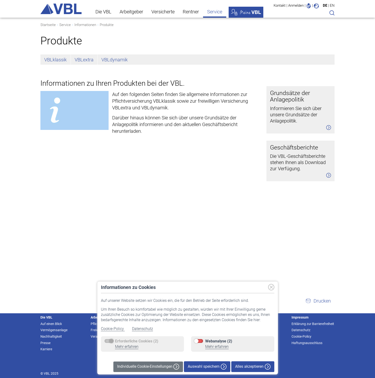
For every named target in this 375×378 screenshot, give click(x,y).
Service (214, 12)
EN (332, 5)
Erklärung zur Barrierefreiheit (313, 324)
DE (325, 5)
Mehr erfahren (126, 346)
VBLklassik (55, 60)
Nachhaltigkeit (51, 336)
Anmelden (296, 5)
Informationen (85, 25)
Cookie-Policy (113, 328)
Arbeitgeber (131, 12)
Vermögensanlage (53, 330)
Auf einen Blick (51, 324)
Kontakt (280, 5)
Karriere (46, 349)
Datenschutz (142, 328)
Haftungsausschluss (307, 343)
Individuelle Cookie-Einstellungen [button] (148, 367)
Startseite (48, 25)
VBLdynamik (114, 60)
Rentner (191, 12)
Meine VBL (246, 12)
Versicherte (163, 12)
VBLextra (84, 60)
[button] (318, 301)
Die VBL (103, 12)
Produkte (107, 25)
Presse (45, 343)
